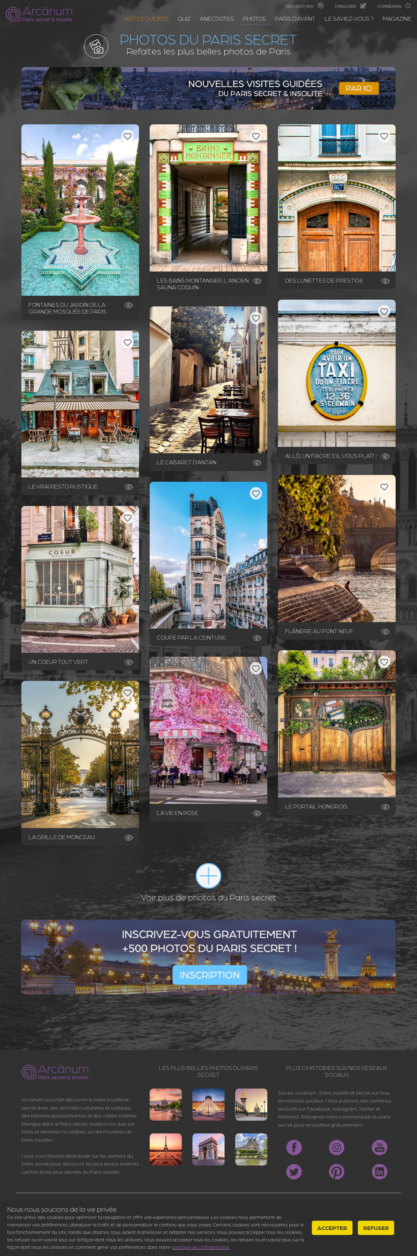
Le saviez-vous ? (349, 18)
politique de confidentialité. (200, 1247)
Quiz (184, 18)
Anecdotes (217, 18)
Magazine (397, 18)
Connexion (394, 6)
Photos (254, 18)
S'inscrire (350, 6)
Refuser (376, 1227)
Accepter (332, 1227)
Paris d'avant (295, 18)
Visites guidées (146, 18)
